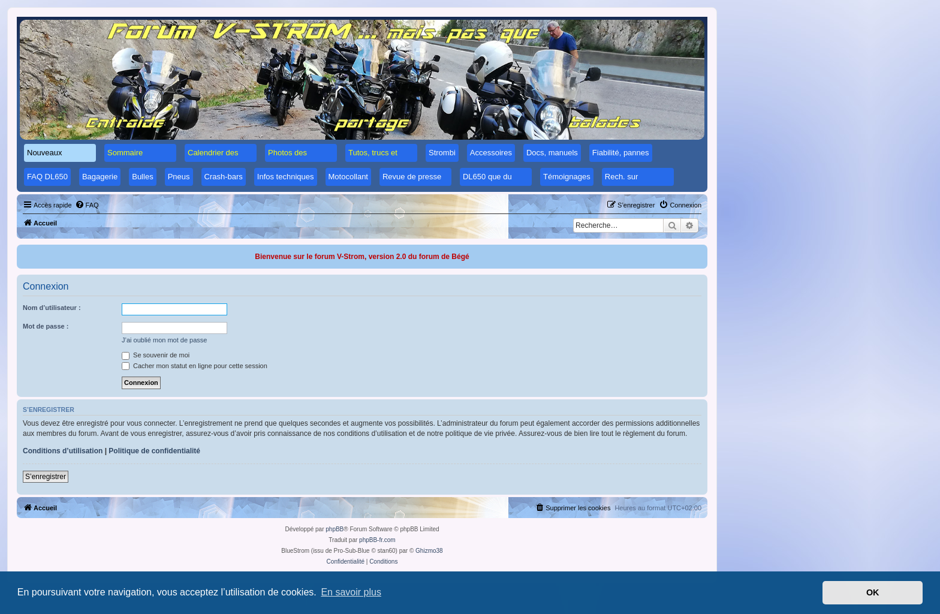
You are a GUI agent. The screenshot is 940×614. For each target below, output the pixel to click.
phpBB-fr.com (377, 540)
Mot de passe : (45, 326)
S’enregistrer (45, 476)
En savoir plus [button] (351, 592)
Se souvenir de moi (155, 355)
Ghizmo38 (429, 550)
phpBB (335, 529)
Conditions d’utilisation (63, 451)
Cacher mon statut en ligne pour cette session (194, 365)
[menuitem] (87, 205)
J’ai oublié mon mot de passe (164, 340)
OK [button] (872, 592)
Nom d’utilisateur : (52, 307)
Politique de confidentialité (154, 451)
